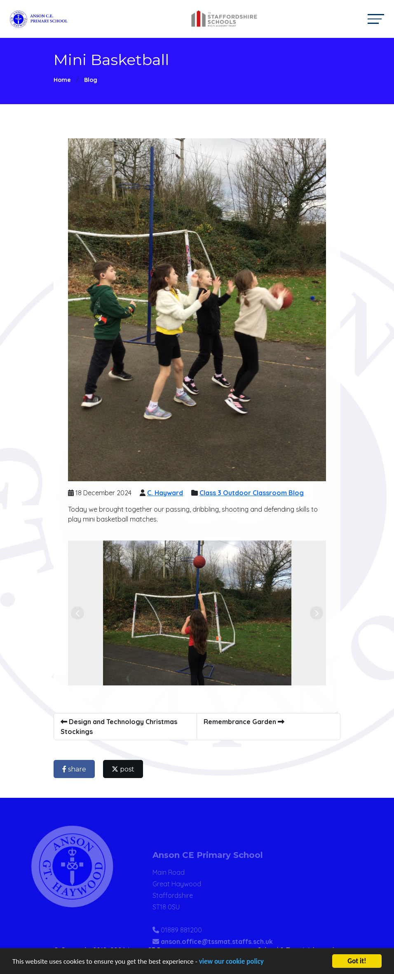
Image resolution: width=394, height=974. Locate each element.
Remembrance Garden (244, 722)
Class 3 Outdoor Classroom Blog (252, 493)
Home (62, 80)
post (123, 769)
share (75, 769)
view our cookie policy (231, 962)
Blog (90, 80)
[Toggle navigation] (376, 18)
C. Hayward (165, 493)
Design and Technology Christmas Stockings (119, 727)
